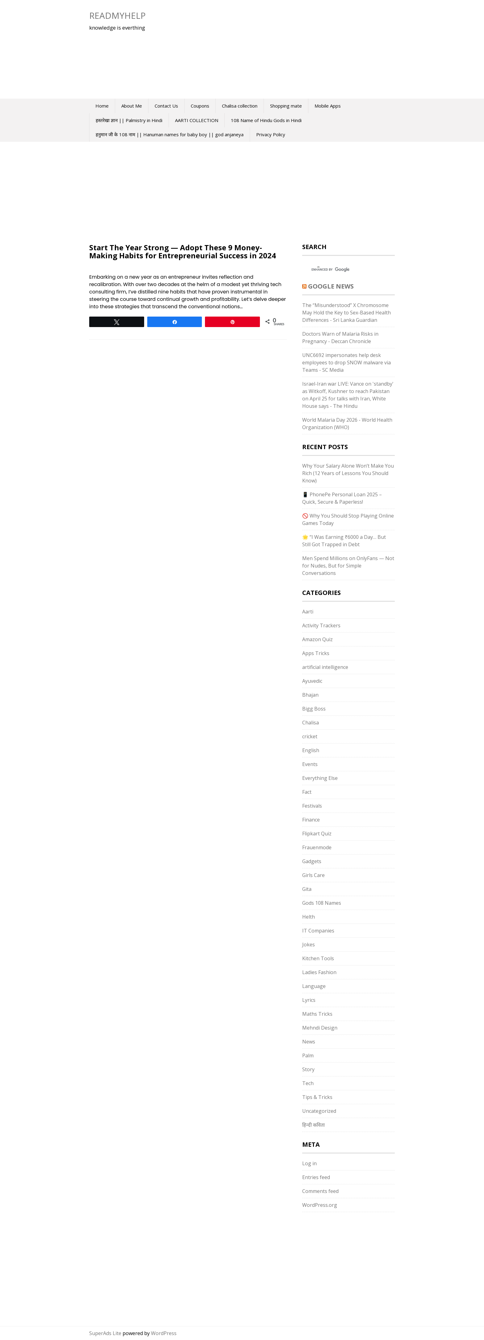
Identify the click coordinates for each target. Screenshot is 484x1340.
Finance (311, 819)
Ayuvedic (312, 681)
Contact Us (166, 106)
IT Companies (318, 930)
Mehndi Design (319, 1027)
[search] (342, 269)
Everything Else (320, 778)
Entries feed (316, 1177)
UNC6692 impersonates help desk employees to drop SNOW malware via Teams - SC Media (346, 362)
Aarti (307, 611)
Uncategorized (319, 1111)
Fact (306, 792)
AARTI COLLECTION (196, 120)
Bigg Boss (314, 708)
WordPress (164, 1333)
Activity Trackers (321, 625)
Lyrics (308, 1000)
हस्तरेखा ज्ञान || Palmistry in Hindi (129, 120)
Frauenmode (317, 847)
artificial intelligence (325, 667)
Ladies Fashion (319, 972)
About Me (131, 106)
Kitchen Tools (318, 958)
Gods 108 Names (321, 902)
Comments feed (320, 1191)
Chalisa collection (239, 106)
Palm (308, 1055)
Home (102, 106)
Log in (309, 1163)
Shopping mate (286, 106)
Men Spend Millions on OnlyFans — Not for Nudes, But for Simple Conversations (348, 565)
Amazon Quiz (317, 639)
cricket (309, 736)
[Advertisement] (274, 49)
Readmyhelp (117, 15)
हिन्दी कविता (313, 1124)
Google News (331, 286)
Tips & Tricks (317, 1097)
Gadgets (311, 861)
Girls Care (313, 875)
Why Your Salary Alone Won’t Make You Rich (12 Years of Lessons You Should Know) (348, 473)
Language (314, 986)
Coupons (200, 106)
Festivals (312, 805)
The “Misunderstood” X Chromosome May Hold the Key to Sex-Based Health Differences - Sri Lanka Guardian (346, 312)
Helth (308, 916)
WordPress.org (319, 1205)
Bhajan (310, 694)
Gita (306, 889)
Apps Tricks (315, 653)
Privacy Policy (270, 134)
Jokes (308, 944)
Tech (308, 1083)
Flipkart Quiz (317, 833)
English (310, 750)
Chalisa (310, 722)
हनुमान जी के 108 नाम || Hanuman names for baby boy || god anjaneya (170, 134)
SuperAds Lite (105, 1333)
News (308, 1041)
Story (308, 1069)
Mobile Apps (328, 106)
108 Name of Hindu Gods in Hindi (266, 120)
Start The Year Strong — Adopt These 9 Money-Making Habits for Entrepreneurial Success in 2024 (182, 251)
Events (310, 764)
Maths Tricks (317, 1013)
